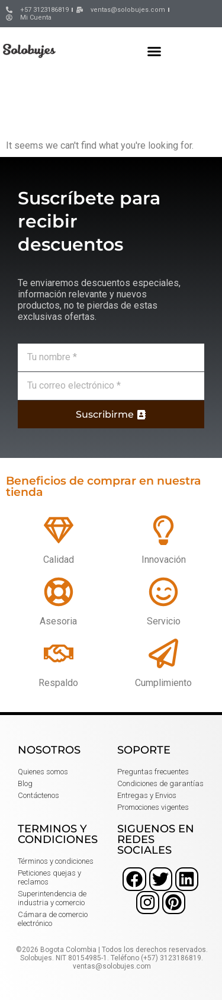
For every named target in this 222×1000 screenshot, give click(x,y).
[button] (154, 51)
